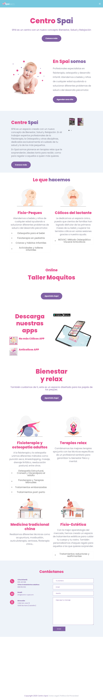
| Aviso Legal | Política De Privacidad (63, 696)
